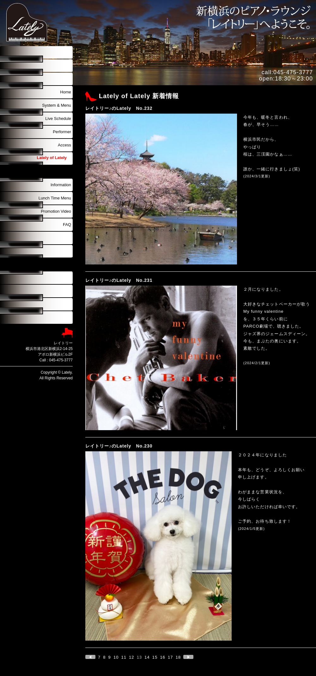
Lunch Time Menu (55, 198)
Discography (59, 171)
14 (147, 657)
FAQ (67, 224)
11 (123, 657)
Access (64, 145)
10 (116, 657)
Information (61, 184)
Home (65, 92)
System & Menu (56, 105)
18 (178, 657)
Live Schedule (58, 118)
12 (131, 657)
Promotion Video (56, 211)
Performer (62, 131)
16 (162, 657)
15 (155, 657)
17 (170, 657)
